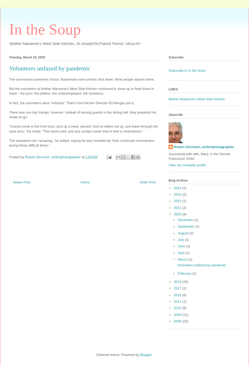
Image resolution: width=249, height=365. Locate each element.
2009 (178, 315)
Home (85, 182)
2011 (178, 301)
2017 (178, 288)
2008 (178, 321)
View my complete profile (187, 165)
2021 (178, 208)
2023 (178, 194)
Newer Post (21, 182)
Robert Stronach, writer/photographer (204, 147)
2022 (178, 201)
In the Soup (45, 29)
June (182, 246)
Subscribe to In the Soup (187, 70)
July (181, 240)
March (183, 259)
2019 (178, 282)
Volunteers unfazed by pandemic (201, 265)
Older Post (148, 182)
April (182, 253)
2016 (178, 295)
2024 (178, 188)
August (183, 233)
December (186, 220)
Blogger (145, 355)
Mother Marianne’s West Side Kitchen (197, 99)
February (185, 273)
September (186, 226)
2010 (178, 308)
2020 (178, 214)
